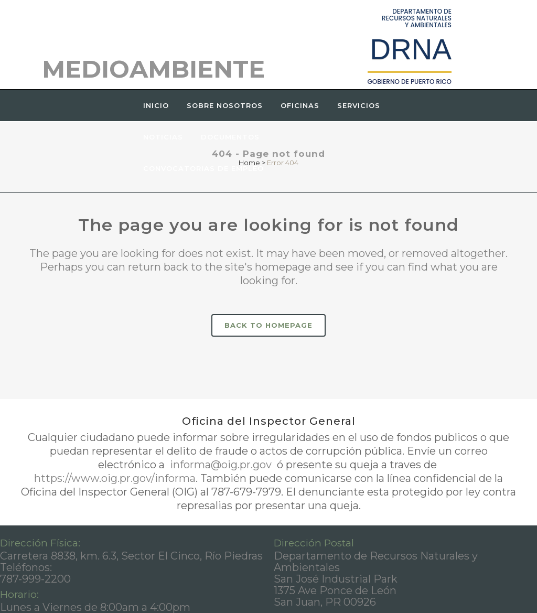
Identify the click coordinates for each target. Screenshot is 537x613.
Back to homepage (268, 325)
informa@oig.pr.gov (220, 464)
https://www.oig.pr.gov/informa (115, 478)
